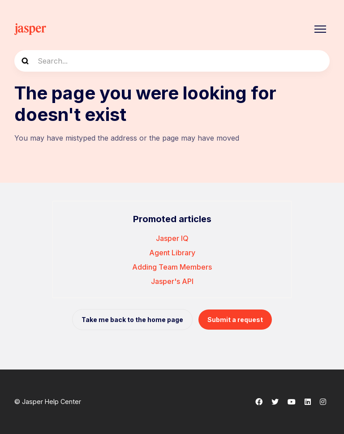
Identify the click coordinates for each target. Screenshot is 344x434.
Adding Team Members (172, 266)
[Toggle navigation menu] (320, 29)
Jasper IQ (172, 238)
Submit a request (235, 319)
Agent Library (172, 252)
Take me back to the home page (132, 319)
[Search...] (172, 61)
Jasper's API (172, 281)
